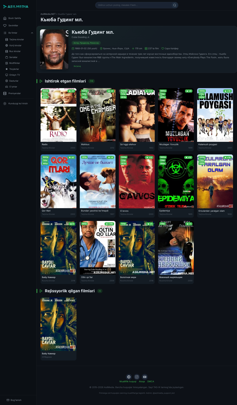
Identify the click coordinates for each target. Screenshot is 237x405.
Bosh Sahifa (12, 18)
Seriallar (11, 57)
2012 (112, 148)
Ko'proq (77, 66)
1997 (112, 214)
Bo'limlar (18, 33)
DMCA (150, 381)
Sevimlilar (10, 25)
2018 (73, 280)
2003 (72, 148)
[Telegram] (129, 377)
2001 (230, 148)
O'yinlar (11, 86)
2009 (112, 280)
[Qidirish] (175, 5)
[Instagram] (137, 377)
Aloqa (142, 381)
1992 (151, 148)
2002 (72, 214)
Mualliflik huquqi (127, 381)
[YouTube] (145, 377)
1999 (190, 148)
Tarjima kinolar (14, 39)
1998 (230, 214)
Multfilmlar (12, 63)
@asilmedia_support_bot (164, 393)
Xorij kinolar (13, 45)
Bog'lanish (14, 400)
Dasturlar (11, 80)
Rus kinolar (13, 51)
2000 (151, 214)
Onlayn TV (12, 74)
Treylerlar (12, 69)
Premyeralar (12, 93)
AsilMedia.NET (48, 14)
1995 (190, 214)
